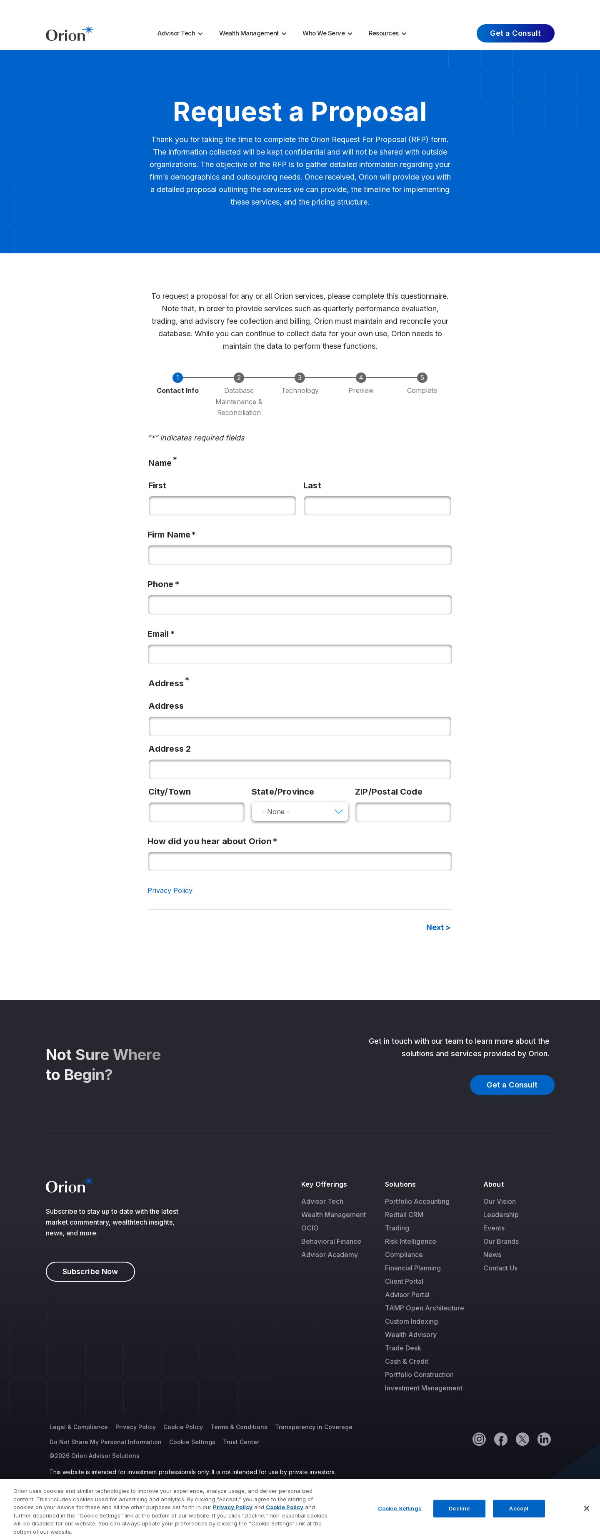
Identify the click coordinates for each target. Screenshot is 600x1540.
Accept (518, 1517)
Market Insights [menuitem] (399, 8)
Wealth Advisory (411, 1334)
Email (158, 634)
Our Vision (499, 1201)
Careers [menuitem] (449, 8)
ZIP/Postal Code (388, 792)
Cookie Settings (192, 1441)
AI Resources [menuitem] (330, 8)
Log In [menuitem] (538, 8)
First (157, 485)
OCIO (310, 1228)
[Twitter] (522, 1439)
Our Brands (501, 1241)
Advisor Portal (407, 1294)
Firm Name (169, 535)
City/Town (169, 792)
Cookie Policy (183, 1426)
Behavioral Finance (331, 1241)
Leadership (501, 1214)
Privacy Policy (170, 890)
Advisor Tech (176, 33)
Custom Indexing (411, 1321)
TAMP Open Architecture (424, 1308)
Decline (459, 1517)
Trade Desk (403, 1348)
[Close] (587, 1517)
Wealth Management (249, 33)
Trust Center (241, 1441)
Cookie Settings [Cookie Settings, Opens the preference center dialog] (400, 1517)
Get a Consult (515, 33)
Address (166, 706)
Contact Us (500, 1268)
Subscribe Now (90, 1271)
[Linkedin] (544, 1439)
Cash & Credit (406, 1361)
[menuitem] (183, 33)
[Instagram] (479, 1439)
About (493, 1184)
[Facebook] (500, 1439)
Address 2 (169, 749)
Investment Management (423, 1388)
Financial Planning (413, 1268)
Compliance (404, 1254)
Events (494, 1228)
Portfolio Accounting (417, 1201)
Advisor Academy (329, 1254)
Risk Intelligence (410, 1241)
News (492, 1254)
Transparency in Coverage (313, 1426)
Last (312, 485)
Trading (397, 1228)
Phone (161, 584)
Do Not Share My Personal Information (106, 1441)
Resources (384, 33)
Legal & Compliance (79, 1426)
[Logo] (69, 32)
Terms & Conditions (239, 1426)
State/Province (283, 792)
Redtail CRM (404, 1214)
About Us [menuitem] (489, 8)
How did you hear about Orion (210, 841)
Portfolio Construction (419, 1374)
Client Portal (404, 1281)
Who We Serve (323, 33)
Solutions (400, 1184)
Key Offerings (324, 1184)
